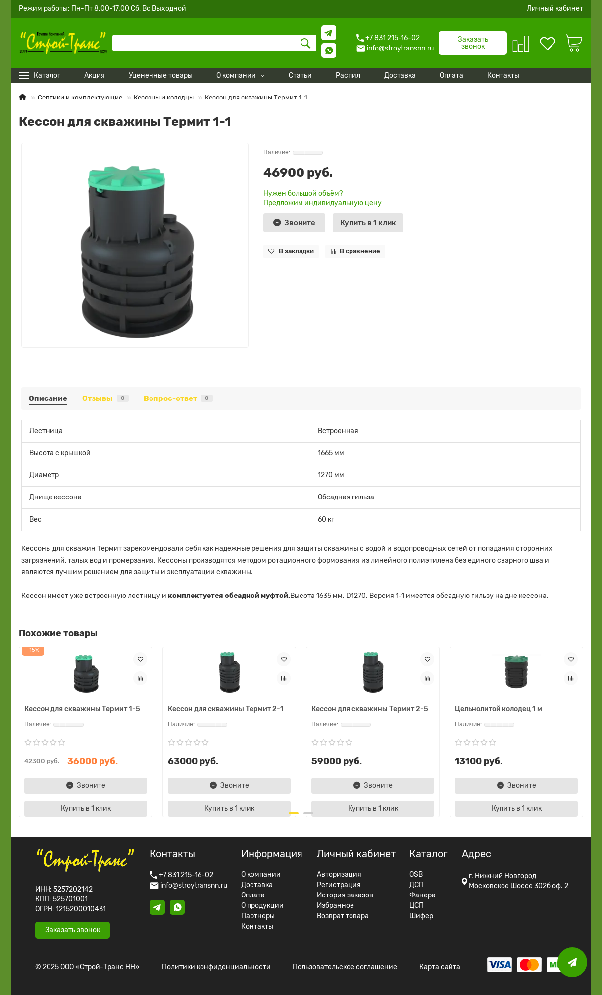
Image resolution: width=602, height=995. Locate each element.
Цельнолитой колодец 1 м (498, 709)
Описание (48, 398)
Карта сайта (439, 967)
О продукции (262, 905)
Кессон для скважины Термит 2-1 (226, 709)
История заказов (345, 895)
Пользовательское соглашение (345, 967)
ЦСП (416, 905)
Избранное (335, 905)
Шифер (421, 916)
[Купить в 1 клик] (368, 222)
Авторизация (339, 874)
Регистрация (339, 885)
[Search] (214, 43)
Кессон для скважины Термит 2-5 (369, 709)
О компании (261, 874)
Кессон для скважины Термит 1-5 (82, 709)
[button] (294, 813)
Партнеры (258, 916)
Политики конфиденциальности (216, 967)
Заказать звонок (473, 42)
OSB (416, 874)
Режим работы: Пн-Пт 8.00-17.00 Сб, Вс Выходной (102, 8)
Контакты (257, 926)
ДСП (416, 885)
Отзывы (105, 398)
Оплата (253, 895)
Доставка (257, 885)
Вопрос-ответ (178, 398)
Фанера (422, 895)
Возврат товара (343, 916)
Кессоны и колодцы (164, 97)
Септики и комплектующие (80, 97)
